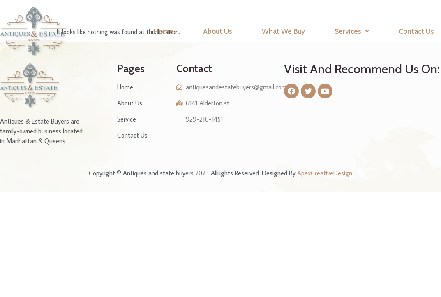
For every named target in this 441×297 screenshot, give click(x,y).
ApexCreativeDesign (324, 173)
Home (163, 31)
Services (352, 31)
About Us (217, 31)
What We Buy (283, 31)
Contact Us (416, 31)
